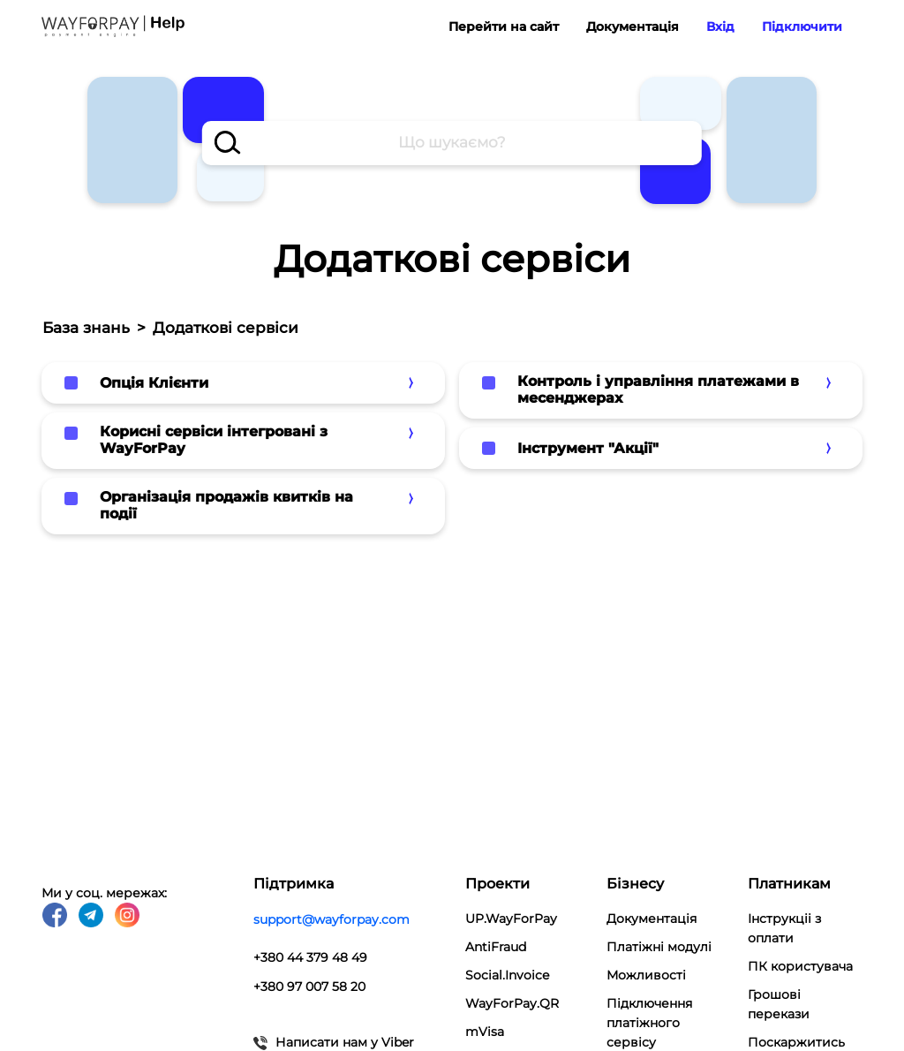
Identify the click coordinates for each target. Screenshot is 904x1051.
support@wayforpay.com (331, 918)
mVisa (484, 1032)
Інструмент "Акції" (588, 448)
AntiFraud (495, 947)
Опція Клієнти (154, 382)
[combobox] (452, 143)
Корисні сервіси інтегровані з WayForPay (214, 440)
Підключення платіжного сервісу (649, 1022)
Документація (632, 26)
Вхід (720, 26)
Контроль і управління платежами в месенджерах (658, 389)
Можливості (646, 975)
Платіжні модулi (659, 947)
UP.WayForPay (511, 918)
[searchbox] (452, 143)
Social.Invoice (507, 975)
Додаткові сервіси (225, 327)
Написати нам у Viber (333, 1039)
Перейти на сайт (503, 26)
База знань (86, 327)
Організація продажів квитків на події (226, 505)
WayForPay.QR (512, 1003)
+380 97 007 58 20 (309, 984)
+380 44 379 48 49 (310, 956)
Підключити (802, 26)
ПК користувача (800, 966)
